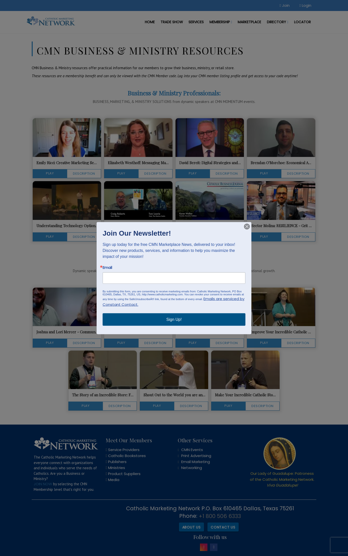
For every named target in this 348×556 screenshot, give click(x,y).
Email (107, 267)
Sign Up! (173, 319)
